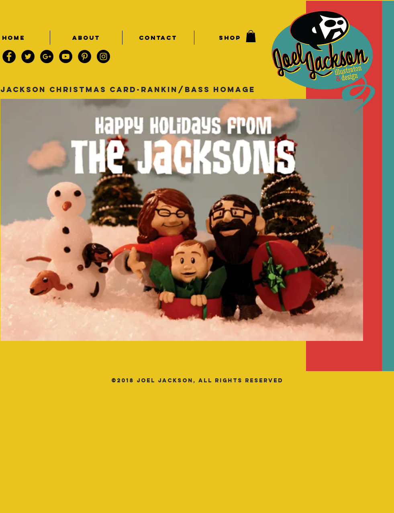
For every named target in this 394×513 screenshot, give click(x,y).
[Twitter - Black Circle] (28, 56)
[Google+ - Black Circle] (46, 56)
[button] (251, 36)
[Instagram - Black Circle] (103, 56)
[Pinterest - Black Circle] (84, 56)
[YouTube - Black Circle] (65, 56)
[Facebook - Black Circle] (9, 56)
